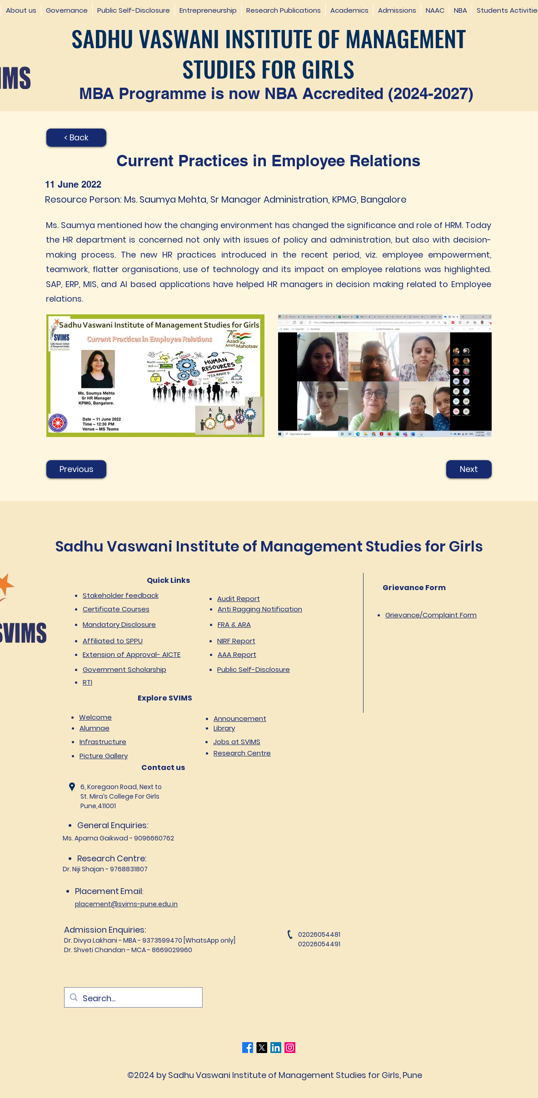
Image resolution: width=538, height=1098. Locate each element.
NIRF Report (236, 641)
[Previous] (76, 469)
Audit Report (238, 598)
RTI (87, 682)
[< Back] (76, 138)
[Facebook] (247, 1047)
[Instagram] (289, 1047)
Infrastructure (103, 741)
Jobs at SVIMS (236, 741)
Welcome (95, 717)
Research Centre (242, 753)
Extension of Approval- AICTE (131, 654)
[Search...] (133, 998)
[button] (21, 10)
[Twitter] (261, 1047)
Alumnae (95, 728)
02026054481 (319, 934)
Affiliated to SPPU (113, 641)
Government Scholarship (124, 669)
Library (224, 728)
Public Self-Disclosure (253, 669)
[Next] (469, 469)
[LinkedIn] (275, 1047)
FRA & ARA (234, 624)
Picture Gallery (104, 755)
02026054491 (319, 944)
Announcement (240, 718)
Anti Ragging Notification (260, 609)
